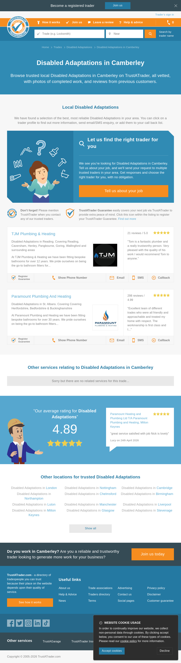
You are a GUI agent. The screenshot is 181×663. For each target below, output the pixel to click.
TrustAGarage (52, 641)
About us (64, 588)
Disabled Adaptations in (34, 488)
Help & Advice (68, 594)
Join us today (153, 554)
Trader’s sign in (164, 14)
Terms (92, 600)
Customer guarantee (160, 600)
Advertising (125, 588)
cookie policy (128, 641)
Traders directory (99, 594)
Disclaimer (154, 594)
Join (117, 5)
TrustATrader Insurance (86, 641)
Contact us (125, 594)
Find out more (127, 218)
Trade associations (100, 588)
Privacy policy (156, 588)
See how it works (30, 602)
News (62, 600)
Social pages (126, 600)
